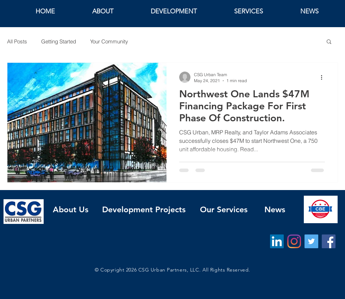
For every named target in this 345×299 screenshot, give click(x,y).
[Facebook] (328, 241)
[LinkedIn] (277, 241)
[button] (329, 42)
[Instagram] (294, 241)
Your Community (109, 41)
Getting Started (58, 41)
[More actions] (324, 77)
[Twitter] (311, 241)
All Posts (17, 41)
